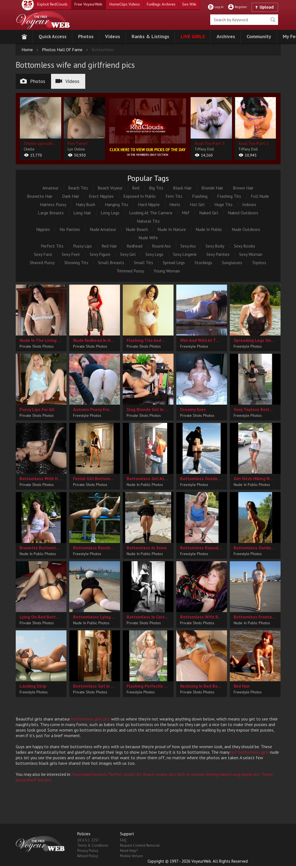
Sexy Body (215, 246)
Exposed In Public (139, 196)
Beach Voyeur (110, 188)
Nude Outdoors (246, 229)
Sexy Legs (154, 254)
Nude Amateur (103, 229)
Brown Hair (243, 188)
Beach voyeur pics (159, 774)
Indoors (249, 204)
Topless (259, 262)
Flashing (199, 196)
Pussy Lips (82, 246)
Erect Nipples (101, 196)
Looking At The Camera (150, 212)
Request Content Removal (140, 845)
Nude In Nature (172, 229)
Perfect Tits (52, 246)
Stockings (203, 262)
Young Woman (167, 271)
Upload (267, 7)
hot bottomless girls (249, 752)
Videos (67, 81)
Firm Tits (174, 196)
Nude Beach (137, 229)
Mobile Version (131, 856)
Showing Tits (76, 262)
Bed (135, 188)
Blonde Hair (212, 188)
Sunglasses (232, 262)
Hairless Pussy (53, 204)
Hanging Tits (116, 204)
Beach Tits (78, 188)
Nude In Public (209, 229)
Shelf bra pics (39, 779)
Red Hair (109, 246)
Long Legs (110, 212)
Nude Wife (148, 237)
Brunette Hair (39, 196)
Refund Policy (87, 856)
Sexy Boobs (244, 246)
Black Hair (182, 188)
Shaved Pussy (42, 262)
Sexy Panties (218, 254)
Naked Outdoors (243, 212)
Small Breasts (111, 262)
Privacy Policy (87, 850)
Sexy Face (43, 254)
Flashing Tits (229, 196)
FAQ (123, 840)
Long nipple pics (245, 774)
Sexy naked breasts (89, 774)
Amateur (50, 188)
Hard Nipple (149, 204)
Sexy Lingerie (185, 254)
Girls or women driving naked (203, 774)
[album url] (40, 128)
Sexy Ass (188, 246)
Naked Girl (208, 212)
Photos (32, 81)
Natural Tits (148, 221)
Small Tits (143, 262)
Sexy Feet (71, 254)
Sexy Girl (128, 254)
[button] (52, 37)
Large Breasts (51, 212)
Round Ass (161, 246)
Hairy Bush (85, 204)
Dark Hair (70, 196)
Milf (186, 212)
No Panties (70, 229)
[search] (244, 19)
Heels (174, 204)
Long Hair (82, 212)
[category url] (148, 127)
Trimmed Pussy (130, 271)
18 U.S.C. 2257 (88, 840)
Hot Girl (197, 204)
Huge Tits (223, 204)
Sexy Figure (100, 254)
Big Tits (156, 188)
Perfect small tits (125, 774)
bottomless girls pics (90, 719)
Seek (273, 19)
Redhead (134, 246)
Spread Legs (174, 262)
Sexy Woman (250, 254)
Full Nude (260, 196)
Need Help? (129, 850)
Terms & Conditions (92, 845)
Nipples (43, 229)
